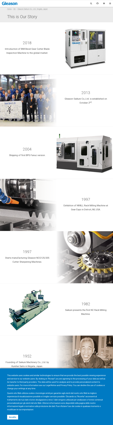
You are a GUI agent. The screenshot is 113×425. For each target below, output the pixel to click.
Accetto (12, 417)
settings (21, 388)
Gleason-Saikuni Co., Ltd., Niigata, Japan (32, 9)
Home (9, 9)
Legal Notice (51, 385)
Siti (14, 9)
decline (83, 385)
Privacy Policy (66, 385)
